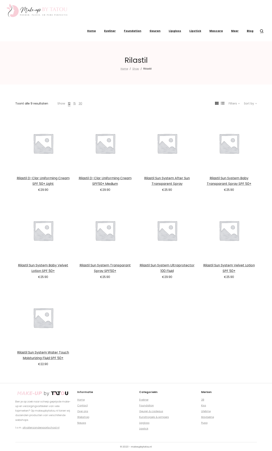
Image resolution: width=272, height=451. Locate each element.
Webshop (83, 417)
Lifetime (206, 411)
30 (80, 103)
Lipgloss (144, 423)
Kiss (203, 405)
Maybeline (207, 417)
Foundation (146, 405)
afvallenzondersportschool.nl (41, 427)
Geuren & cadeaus (151, 411)
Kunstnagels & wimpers (154, 417)
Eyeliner (143, 399)
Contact (82, 405)
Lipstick (143, 428)
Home (124, 68)
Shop (135, 68)
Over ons (82, 411)
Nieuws (81, 423)
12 (69, 103)
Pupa (204, 423)
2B (202, 399)
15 (74, 103)
